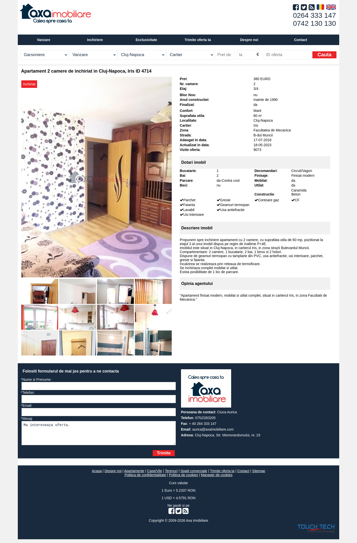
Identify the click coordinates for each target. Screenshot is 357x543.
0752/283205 (205, 418)
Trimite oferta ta (198, 40)
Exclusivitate (146, 40)
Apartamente (134, 475)
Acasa (97, 475)
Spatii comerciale (194, 475)
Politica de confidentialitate (145, 479)
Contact (300, 40)
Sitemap (258, 475)
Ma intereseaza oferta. (99, 435)
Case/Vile (154, 475)
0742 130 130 (314, 23)
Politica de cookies (183, 479)
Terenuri (171, 475)
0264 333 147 (314, 15)
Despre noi (113, 475)
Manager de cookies (216, 479)
